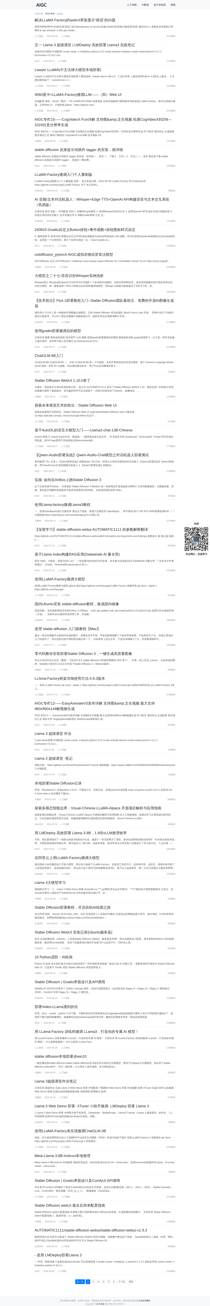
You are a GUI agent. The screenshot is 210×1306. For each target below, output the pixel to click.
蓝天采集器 (160, 4)
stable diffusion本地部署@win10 (61, 1056)
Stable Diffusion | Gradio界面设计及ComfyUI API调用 (77, 1181)
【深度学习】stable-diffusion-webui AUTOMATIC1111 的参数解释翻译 (91, 529)
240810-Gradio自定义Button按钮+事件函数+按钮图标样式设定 (85, 230)
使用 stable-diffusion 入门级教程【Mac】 (68, 629)
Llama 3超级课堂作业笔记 (56, 1081)
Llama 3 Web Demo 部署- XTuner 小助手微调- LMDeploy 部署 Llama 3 (92, 1106)
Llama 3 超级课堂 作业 (53, 734)
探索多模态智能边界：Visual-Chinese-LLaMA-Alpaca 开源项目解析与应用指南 (98, 808)
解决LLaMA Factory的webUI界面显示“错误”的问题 (75, 20)
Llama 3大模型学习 (50, 883)
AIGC (37, 61)
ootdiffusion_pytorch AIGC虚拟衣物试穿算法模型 (74, 254)
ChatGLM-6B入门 (49, 356)
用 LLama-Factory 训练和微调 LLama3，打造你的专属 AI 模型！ (87, 1032)
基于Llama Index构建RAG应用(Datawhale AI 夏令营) (77, 554)
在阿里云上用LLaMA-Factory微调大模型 (67, 858)
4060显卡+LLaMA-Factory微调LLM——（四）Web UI (78, 95)
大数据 (145, 4)
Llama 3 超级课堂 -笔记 (54, 758)
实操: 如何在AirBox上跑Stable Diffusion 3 (68, 480)
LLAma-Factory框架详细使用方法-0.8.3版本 (70, 678)
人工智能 (132, 4)
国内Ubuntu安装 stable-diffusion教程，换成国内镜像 (77, 604)
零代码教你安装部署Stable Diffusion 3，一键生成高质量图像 (83, 654)
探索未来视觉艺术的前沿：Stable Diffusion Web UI (76, 405)
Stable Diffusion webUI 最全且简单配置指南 (70, 1205)
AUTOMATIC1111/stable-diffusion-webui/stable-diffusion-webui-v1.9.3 (91, 1230)
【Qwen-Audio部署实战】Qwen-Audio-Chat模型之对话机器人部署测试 (92, 455)
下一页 (121, 1281)
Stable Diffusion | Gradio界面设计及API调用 (70, 982)
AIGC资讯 (50, 13)
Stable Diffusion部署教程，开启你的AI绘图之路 (73, 907)
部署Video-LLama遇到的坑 (56, 1007)
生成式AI (39, 190)
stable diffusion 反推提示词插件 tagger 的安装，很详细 (79, 150)
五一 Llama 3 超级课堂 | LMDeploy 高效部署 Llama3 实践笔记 (85, 45)
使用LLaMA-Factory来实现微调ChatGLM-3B (70, 1131)
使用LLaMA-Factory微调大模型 (60, 579)
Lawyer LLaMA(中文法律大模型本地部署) (68, 70)
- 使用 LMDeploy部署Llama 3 (58, 1255)
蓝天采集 (100, 1304)
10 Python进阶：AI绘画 (54, 957)
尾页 (131, 1281)
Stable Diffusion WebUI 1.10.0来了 (63, 380)
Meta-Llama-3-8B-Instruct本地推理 (62, 1156)
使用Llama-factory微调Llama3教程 (62, 505)
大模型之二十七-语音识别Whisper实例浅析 (69, 276)
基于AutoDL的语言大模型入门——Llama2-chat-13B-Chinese (84, 430)
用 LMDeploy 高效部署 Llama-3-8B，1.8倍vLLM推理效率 (81, 833)
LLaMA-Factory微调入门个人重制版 (63, 174)
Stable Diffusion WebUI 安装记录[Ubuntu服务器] (73, 932)
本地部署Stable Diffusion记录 (58, 783)
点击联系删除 (144, 1300)
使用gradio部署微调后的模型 (58, 331)
